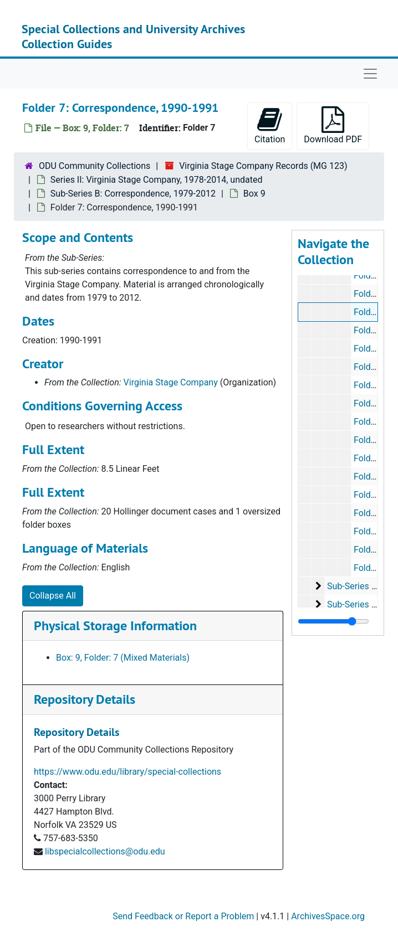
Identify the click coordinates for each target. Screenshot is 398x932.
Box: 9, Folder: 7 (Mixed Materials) (123, 657)
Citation (269, 125)
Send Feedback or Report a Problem (183, 916)
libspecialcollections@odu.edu (105, 851)
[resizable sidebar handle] (333, 621)
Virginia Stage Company (171, 382)
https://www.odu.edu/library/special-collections (127, 771)
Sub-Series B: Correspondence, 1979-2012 (133, 193)
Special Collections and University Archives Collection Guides (133, 36)
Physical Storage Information (115, 625)
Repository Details (84, 699)
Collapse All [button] (52, 595)
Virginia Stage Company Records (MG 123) (263, 166)
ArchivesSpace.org (328, 916)
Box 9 (254, 193)
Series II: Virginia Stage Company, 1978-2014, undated (156, 179)
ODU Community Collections (94, 166)
